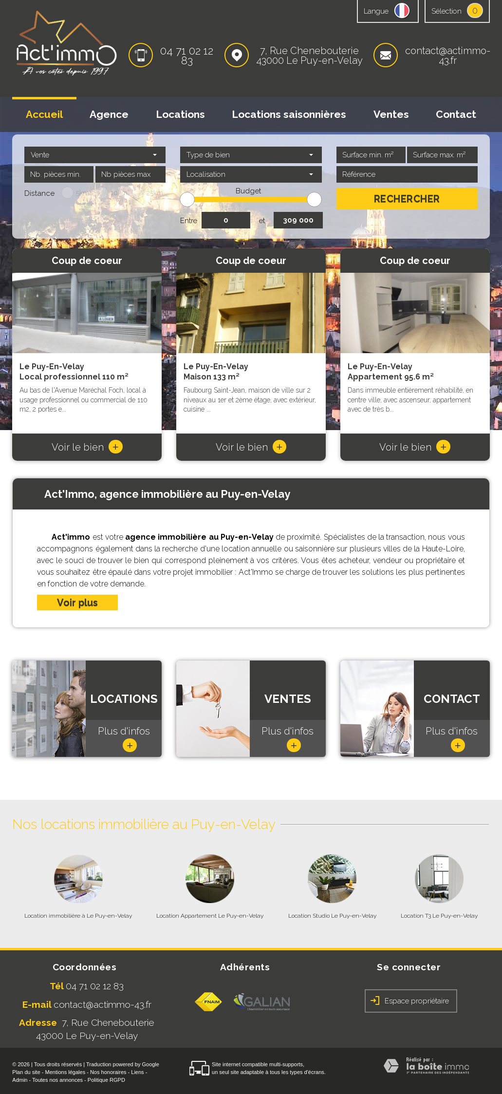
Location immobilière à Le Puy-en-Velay (78, 916)
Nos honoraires (108, 1072)
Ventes (391, 114)
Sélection (446, 11)
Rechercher (407, 199)
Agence (109, 114)
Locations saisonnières (289, 114)
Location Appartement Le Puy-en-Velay (209, 916)
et (262, 220)
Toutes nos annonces (57, 1080)
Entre (188, 220)
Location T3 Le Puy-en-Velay (439, 916)
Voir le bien (87, 447)
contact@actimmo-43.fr (447, 55)
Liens (137, 1072)
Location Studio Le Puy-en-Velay (332, 916)
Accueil (44, 114)
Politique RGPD (106, 1080)
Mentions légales (65, 1072)
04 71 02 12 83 (186, 55)
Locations (180, 114)
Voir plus (77, 602)
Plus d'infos (124, 738)
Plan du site (26, 1072)
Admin (19, 1080)
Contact (456, 114)
